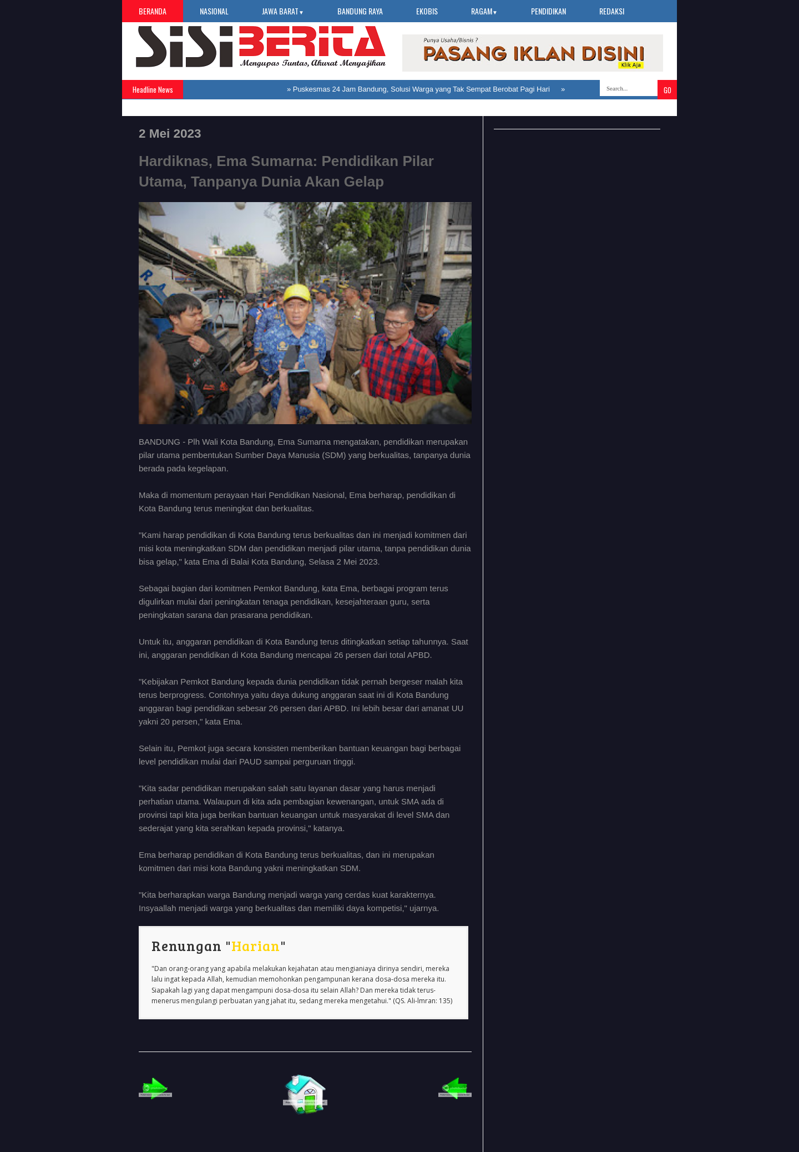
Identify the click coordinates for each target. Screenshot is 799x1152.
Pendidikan (548, 11)
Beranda (152, 11)
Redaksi (611, 11)
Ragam (484, 11)
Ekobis (427, 11)
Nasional (214, 11)
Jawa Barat (283, 11)
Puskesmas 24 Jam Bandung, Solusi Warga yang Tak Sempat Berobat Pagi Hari (421, 89)
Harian (255, 945)
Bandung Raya (360, 11)
